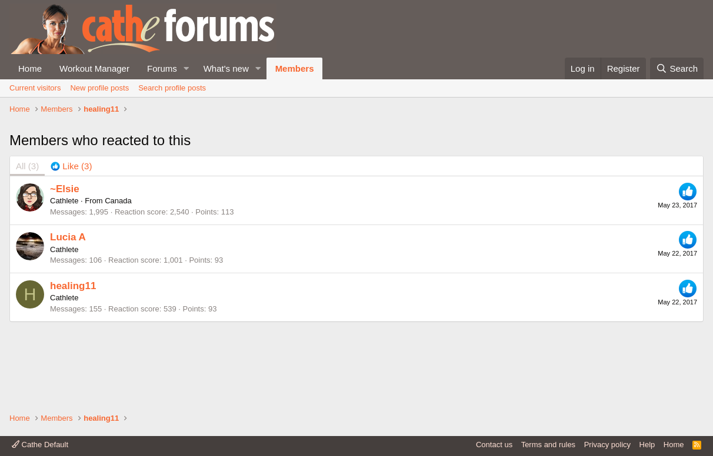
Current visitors (35, 87)
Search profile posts (172, 87)
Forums (162, 68)
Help (647, 444)
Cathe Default (40, 444)
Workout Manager (94, 68)
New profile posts (99, 87)
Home (30, 68)
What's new (226, 68)
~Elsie (64, 267)
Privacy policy (607, 444)
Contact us (494, 444)
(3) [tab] (27, 245)
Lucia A (68, 316)
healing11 (73, 364)
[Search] (677, 68)
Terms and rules (548, 444)
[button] (186, 68)
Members (294, 68)
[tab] (71, 245)
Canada (118, 280)
